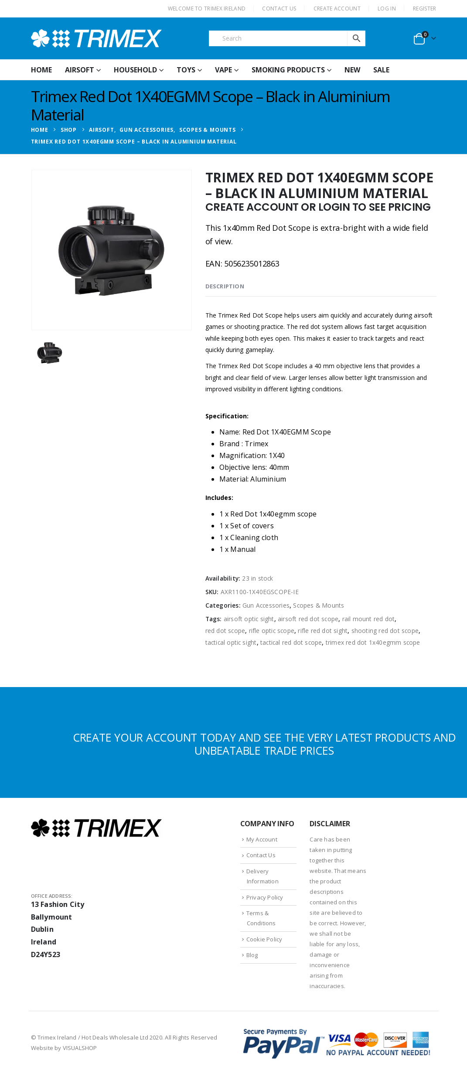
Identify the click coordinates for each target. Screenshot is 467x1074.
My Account (261, 839)
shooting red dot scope (385, 630)
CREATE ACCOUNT (337, 8)
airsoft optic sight (249, 619)
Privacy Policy (264, 897)
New (352, 70)
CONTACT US (279, 8)
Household (135, 70)
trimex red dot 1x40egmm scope (373, 642)
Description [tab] (224, 286)
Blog (252, 955)
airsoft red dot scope (308, 619)
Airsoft (79, 70)
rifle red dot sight (323, 630)
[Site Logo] (96, 38)
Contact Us (261, 855)
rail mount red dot (368, 619)
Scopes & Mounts (318, 605)
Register (424, 8)
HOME (41, 70)
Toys (186, 70)
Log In (387, 8)
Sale (381, 70)
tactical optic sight (231, 642)
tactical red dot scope (291, 642)
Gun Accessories (266, 605)
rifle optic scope (271, 630)
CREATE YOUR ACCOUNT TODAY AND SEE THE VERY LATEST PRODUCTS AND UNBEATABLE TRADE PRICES (264, 744)
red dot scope (225, 630)
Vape (223, 70)
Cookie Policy (264, 939)
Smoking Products (288, 70)
